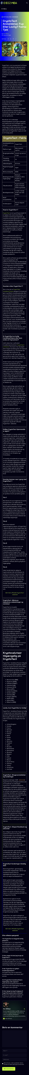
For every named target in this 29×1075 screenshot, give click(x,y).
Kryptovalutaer (7, 17)
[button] (27, 3)
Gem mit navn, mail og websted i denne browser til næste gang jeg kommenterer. (14, 1063)
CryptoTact (6, 213)
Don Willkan (6, 33)
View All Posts (8, 1018)
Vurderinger (15, 17)
